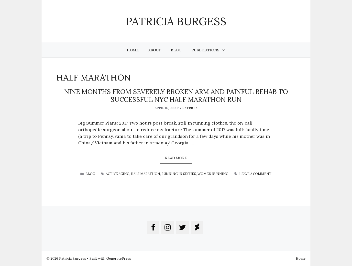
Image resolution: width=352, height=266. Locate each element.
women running (213, 174)
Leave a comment (255, 174)
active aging (117, 174)
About (154, 50)
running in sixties (179, 174)
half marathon (145, 174)
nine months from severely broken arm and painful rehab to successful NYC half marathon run (176, 95)
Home (133, 50)
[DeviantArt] (197, 227)
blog (90, 174)
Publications (210, 50)
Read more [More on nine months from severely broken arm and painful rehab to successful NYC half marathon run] (176, 158)
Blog (176, 50)
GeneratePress (118, 258)
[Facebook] (153, 227)
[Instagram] (167, 227)
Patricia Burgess (176, 21)
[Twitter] (182, 227)
